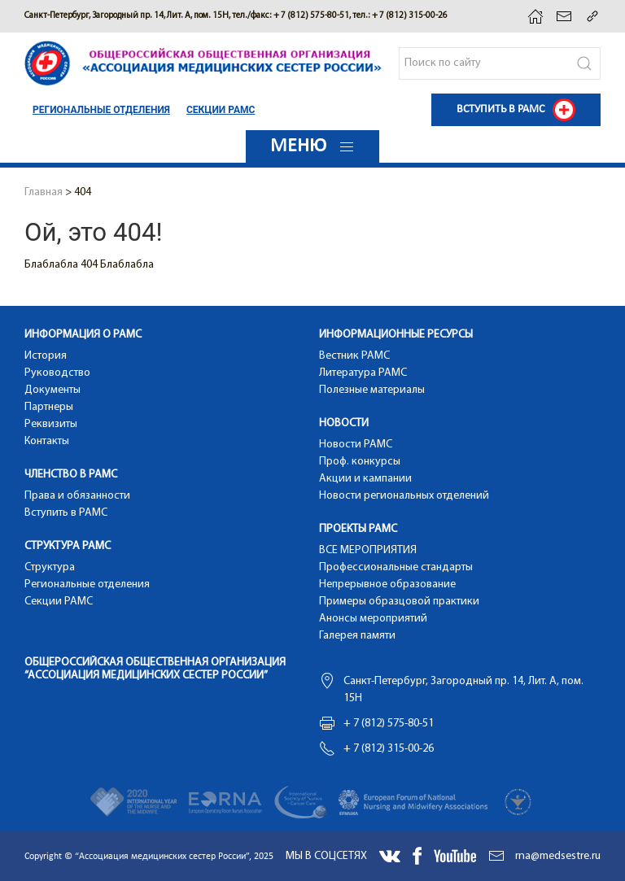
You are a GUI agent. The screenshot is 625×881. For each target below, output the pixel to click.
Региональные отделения (101, 110)
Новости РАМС (355, 444)
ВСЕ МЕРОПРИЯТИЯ (368, 550)
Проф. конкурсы (359, 462)
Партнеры (48, 407)
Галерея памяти (357, 636)
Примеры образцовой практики (399, 601)
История (45, 356)
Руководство (57, 373)
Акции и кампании (365, 479)
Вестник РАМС (354, 356)
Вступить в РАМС (65, 513)
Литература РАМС (363, 373)
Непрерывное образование (387, 584)
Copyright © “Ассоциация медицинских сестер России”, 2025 (148, 856)
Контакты (46, 441)
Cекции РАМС (220, 110)
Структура (49, 567)
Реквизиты (50, 424)
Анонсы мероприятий (373, 619)
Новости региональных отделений (404, 496)
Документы (52, 390)
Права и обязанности (77, 496)
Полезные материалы (372, 390)
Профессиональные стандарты (396, 567)
